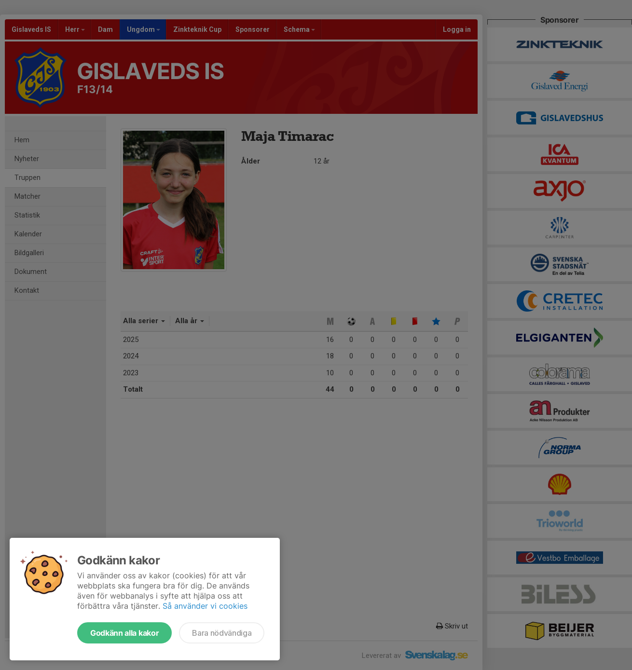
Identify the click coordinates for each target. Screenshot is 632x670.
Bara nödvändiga (221, 633)
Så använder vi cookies (205, 606)
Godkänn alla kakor (124, 633)
